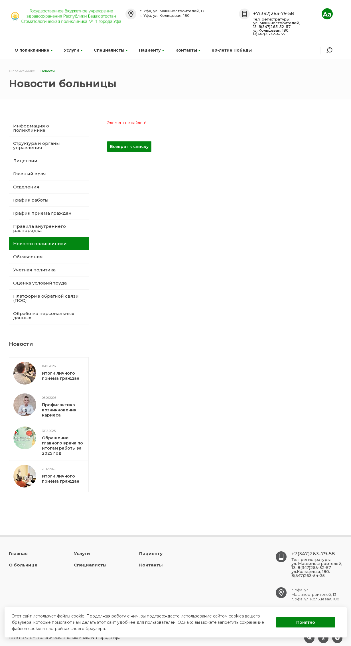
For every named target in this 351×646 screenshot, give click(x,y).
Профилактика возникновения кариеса (59, 410)
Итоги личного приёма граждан (60, 376)
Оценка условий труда (40, 283)
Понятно (305, 622)
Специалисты (110, 50)
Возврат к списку (129, 146)
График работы (30, 200)
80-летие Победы (232, 50)
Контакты (187, 50)
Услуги (73, 50)
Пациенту (151, 50)
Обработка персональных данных (43, 315)
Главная (18, 553)
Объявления (28, 256)
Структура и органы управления (36, 145)
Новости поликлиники (40, 243)
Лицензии (25, 160)
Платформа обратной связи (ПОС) (46, 298)
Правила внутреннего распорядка (39, 228)
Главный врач (29, 173)
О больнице (23, 565)
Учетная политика (34, 270)
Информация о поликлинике (31, 128)
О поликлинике (33, 50)
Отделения (26, 187)
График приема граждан (42, 213)
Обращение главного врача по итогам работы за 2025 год (62, 445)
